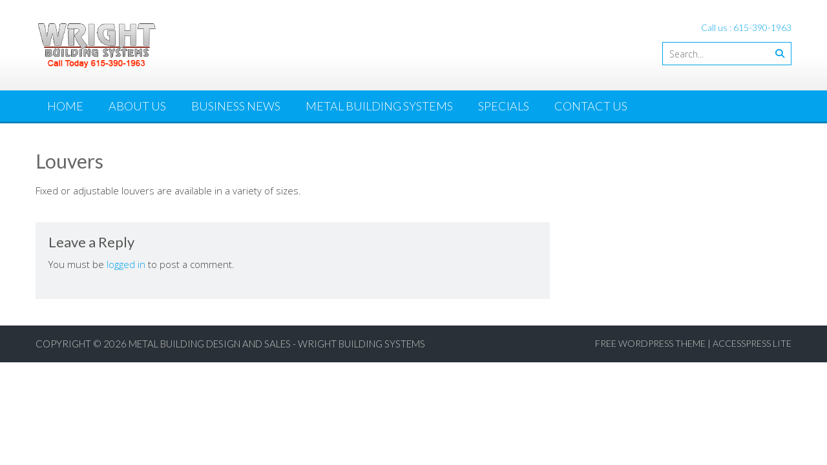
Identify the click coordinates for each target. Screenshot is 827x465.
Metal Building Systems (379, 106)
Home (65, 106)
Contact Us (590, 106)
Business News (235, 106)
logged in (126, 264)
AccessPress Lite (752, 343)
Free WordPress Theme (650, 343)
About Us (137, 106)
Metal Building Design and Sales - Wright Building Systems (277, 343)
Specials (503, 106)
